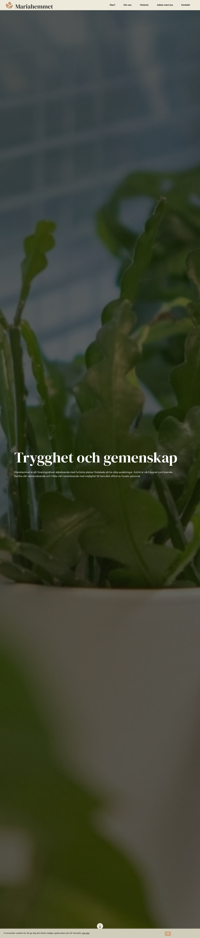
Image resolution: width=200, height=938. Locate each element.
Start (112, 5)
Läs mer (85, 933)
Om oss (128, 5)
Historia (144, 5)
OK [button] (168, 934)
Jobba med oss (165, 5)
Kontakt (185, 5)
